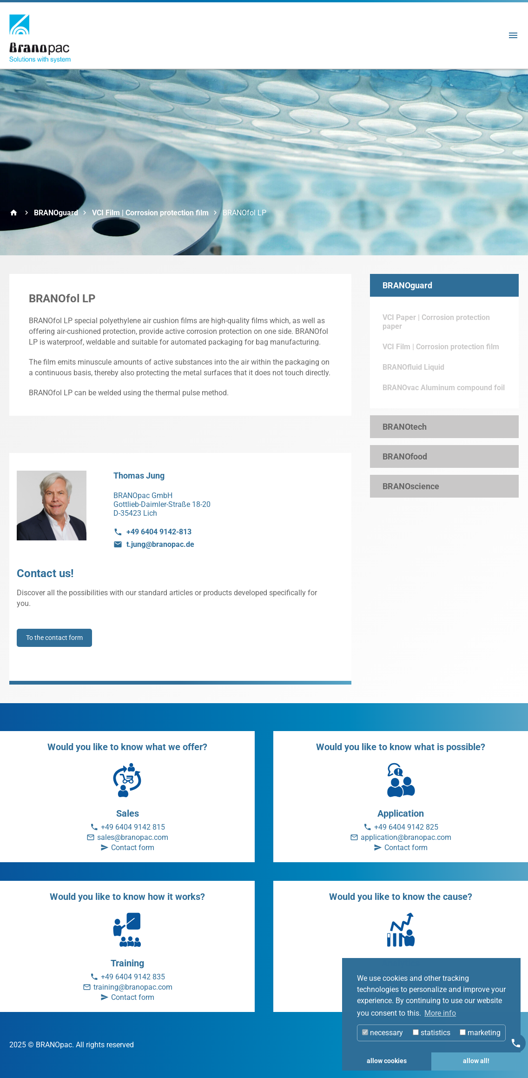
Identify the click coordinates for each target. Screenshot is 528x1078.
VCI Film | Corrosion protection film (150, 212)
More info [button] (440, 1013)
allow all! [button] (476, 1061)
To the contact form (54, 637)
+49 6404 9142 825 (406, 827)
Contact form (132, 847)
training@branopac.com (132, 987)
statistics (431, 1032)
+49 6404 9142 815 (133, 827)
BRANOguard (56, 212)
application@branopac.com (406, 837)
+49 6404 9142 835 (133, 976)
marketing (480, 1032)
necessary (382, 1032)
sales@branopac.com (132, 837)
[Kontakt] (516, 1043)
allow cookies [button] (387, 1061)
